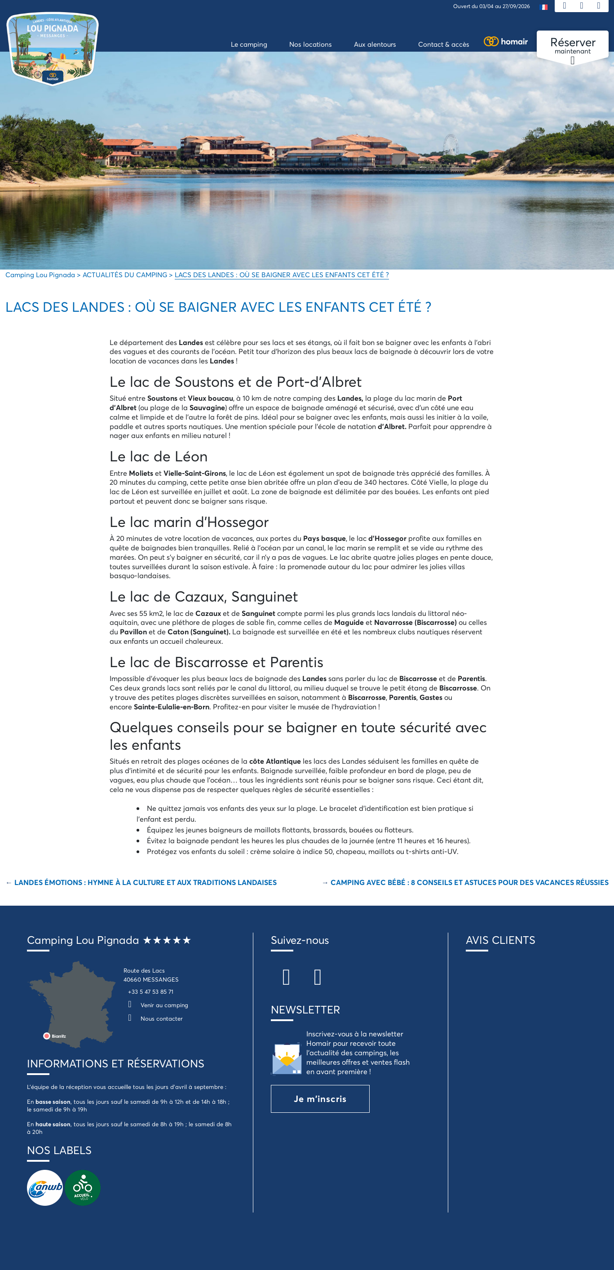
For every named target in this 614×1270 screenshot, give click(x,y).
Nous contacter (153, 1018)
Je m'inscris (320, 1099)
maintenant (573, 46)
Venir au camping (156, 1005)
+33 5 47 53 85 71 (150, 991)
